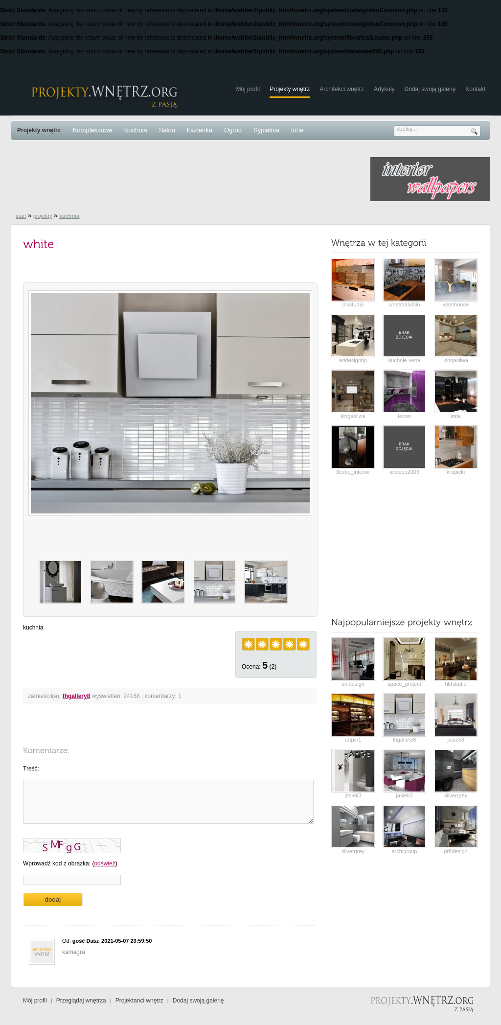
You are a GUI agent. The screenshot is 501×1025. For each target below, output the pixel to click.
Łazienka (199, 130)
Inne (297, 130)
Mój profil (248, 89)
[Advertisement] (189, 179)
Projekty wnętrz (290, 89)
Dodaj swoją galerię (430, 89)
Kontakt (475, 89)
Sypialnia (266, 130)
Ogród (233, 130)
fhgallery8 (77, 696)
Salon (167, 130)
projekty (42, 216)
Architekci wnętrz (341, 89)
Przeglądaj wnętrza (81, 1000)
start (21, 216)
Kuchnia (135, 130)
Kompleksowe (93, 130)
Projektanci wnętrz (139, 1000)
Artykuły (384, 89)
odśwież (104, 863)
